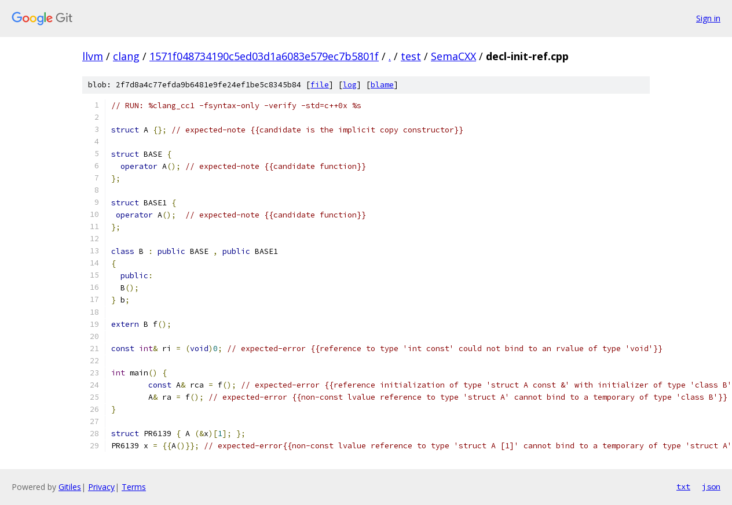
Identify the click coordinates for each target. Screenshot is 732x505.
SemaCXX (453, 56)
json (711, 486)
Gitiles (69, 486)
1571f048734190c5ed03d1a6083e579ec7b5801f (264, 56)
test (411, 56)
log (350, 85)
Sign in (708, 18)
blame (382, 85)
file (319, 85)
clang (126, 56)
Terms (134, 486)
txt (683, 486)
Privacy (101, 486)
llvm (92, 56)
